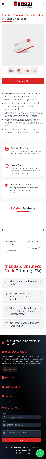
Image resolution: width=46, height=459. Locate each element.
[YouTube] (29, 453)
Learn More (9, 369)
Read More (12, 250)
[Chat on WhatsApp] (40, 453)
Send (21, 440)
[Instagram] (20, 453)
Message (5, 429)
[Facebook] (16, 453)
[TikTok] (25, 453)
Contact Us (23, 81)
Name (4, 414)
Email (4, 421)
